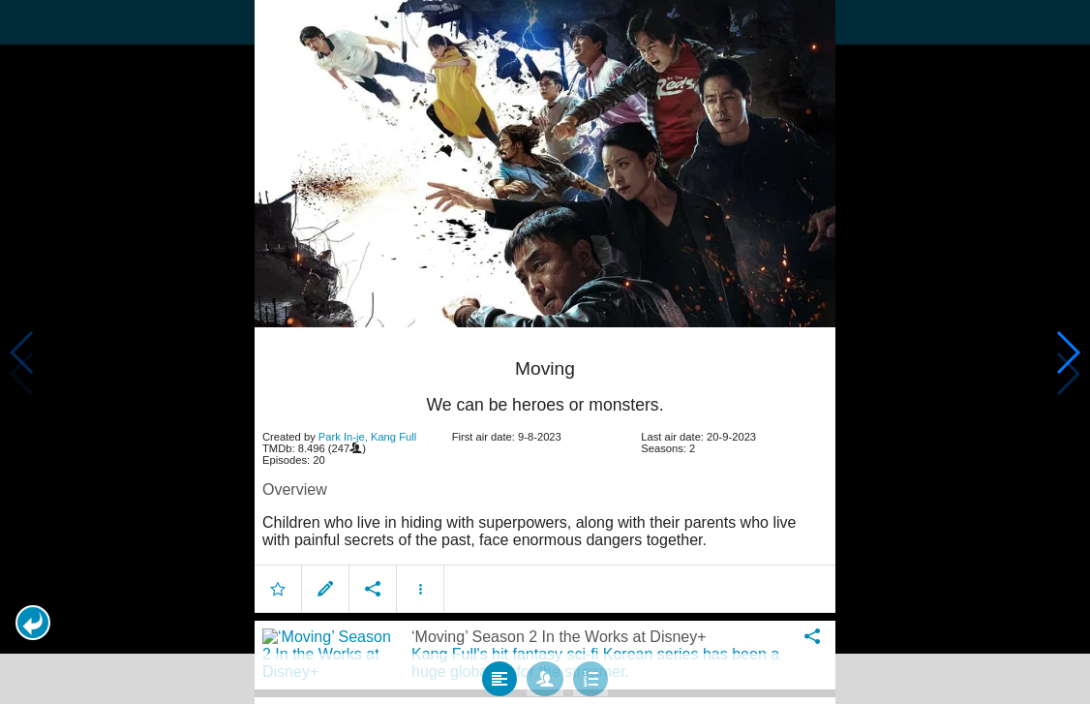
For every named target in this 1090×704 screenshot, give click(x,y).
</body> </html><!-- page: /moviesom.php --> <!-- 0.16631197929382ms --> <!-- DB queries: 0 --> (545, 352)
